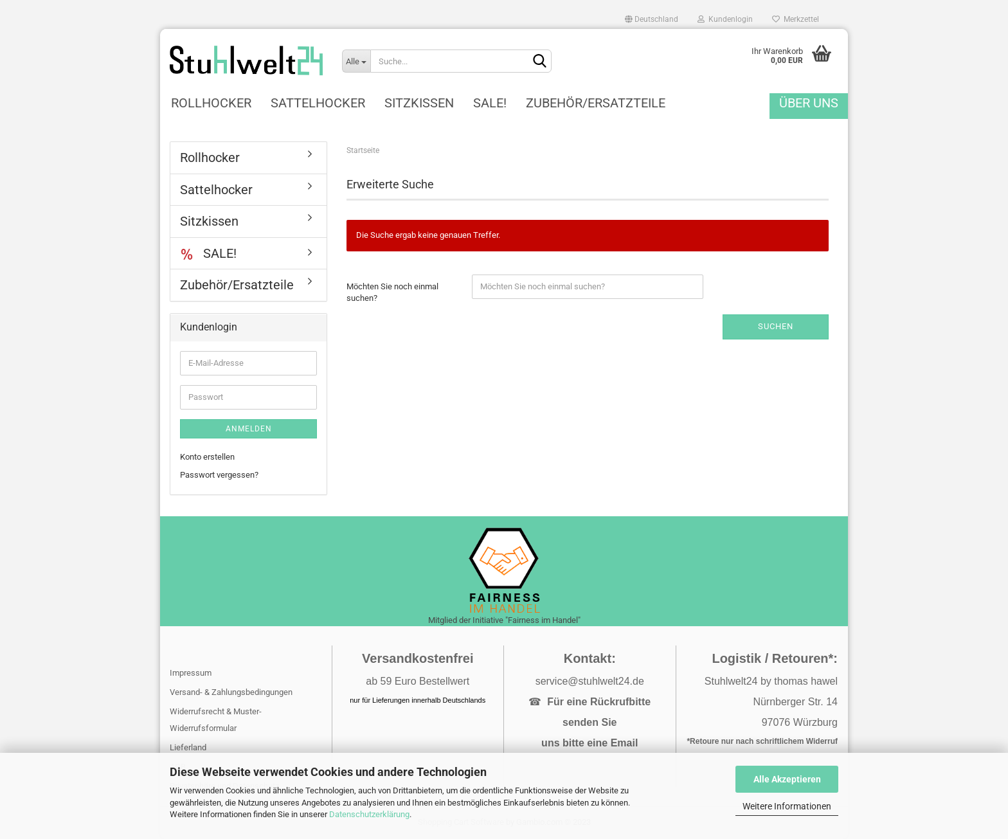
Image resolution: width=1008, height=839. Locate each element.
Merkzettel (795, 19)
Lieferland (188, 747)
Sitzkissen (419, 103)
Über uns (808, 103)
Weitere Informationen (786, 806)
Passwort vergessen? (219, 475)
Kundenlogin (725, 19)
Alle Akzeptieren (787, 779)
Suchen (775, 326)
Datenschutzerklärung (369, 814)
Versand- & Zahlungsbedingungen (231, 692)
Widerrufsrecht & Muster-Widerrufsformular (216, 720)
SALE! (490, 103)
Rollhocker (211, 103)
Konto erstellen (207, 457)
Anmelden (249, 428)
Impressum (191, 673)
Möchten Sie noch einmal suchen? (392, 292)
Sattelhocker (318, 103)
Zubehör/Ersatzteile (595, 103)
